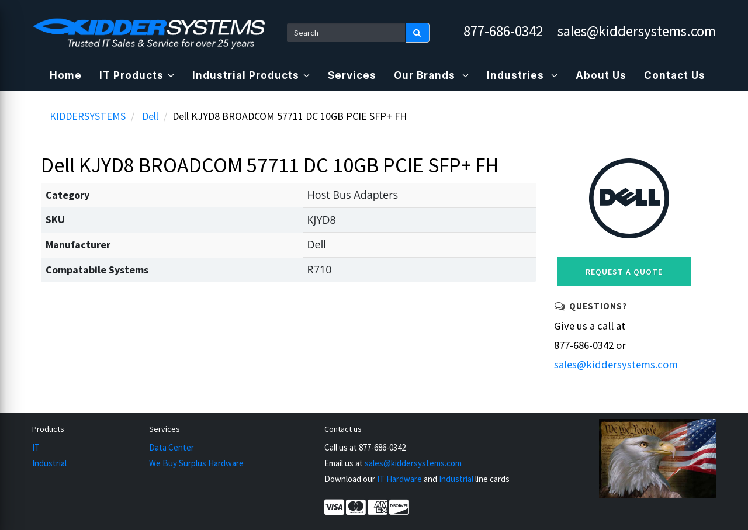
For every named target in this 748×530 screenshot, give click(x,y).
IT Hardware (399, 478)
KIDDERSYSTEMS (88, 116)
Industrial (49, 463)
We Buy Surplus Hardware (196, 463)
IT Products (137, 75)
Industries (522, 75)
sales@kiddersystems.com (636, 31)
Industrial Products (251, 75)
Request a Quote (624, 271)
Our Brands (431, 75)
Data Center (171, 447)
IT (36, 447)
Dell (150, 116)
